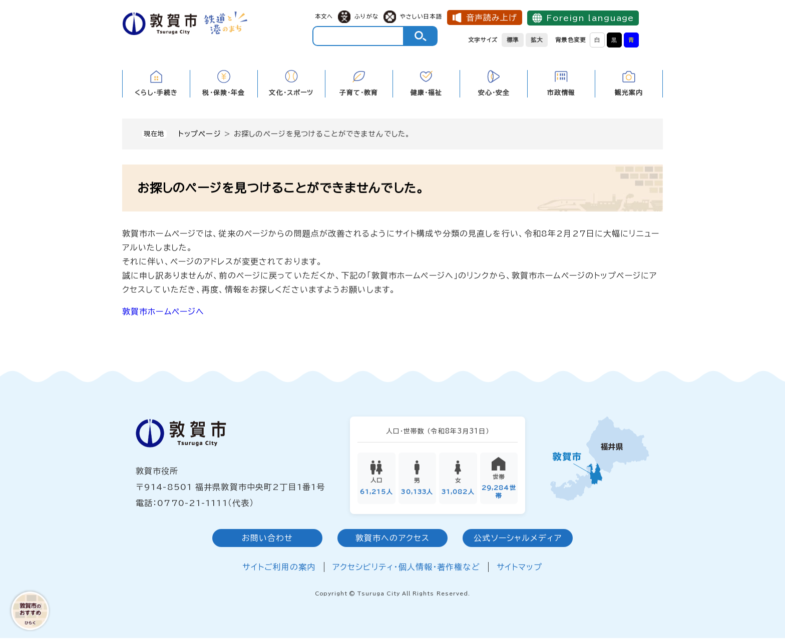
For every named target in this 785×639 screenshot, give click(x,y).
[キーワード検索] (358, 36)
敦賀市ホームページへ (163, 312)
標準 (513, 39)
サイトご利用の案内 (278, 568)
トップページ (199, 134)
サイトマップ (520, 568)
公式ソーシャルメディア (517, 540)
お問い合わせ (267, 540)
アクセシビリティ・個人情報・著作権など (406, 568)
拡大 (537, 39)
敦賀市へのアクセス (392, 540)
